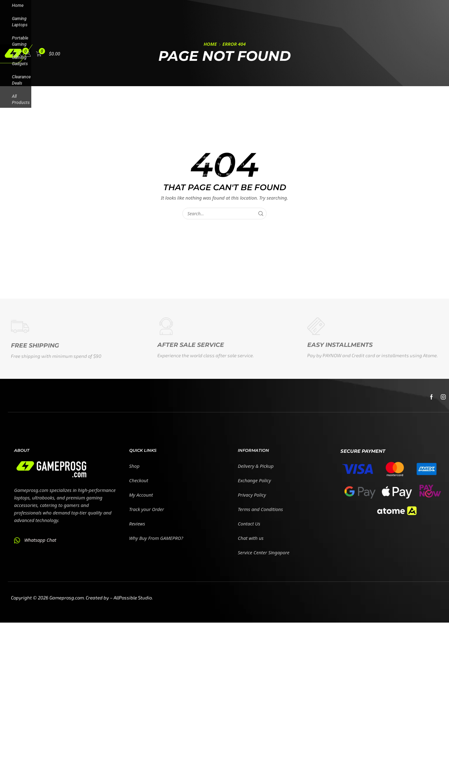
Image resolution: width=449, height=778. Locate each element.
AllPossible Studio (133, 597)
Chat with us (250, 538)
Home (210, 44)
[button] (15, 53)
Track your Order (146, 509)
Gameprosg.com (66, 597)
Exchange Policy (254, 480)
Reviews (137, 523)
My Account (141, 495)
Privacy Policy (252, 495)
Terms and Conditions (260, 509)
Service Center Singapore (263, 552)
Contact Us (249, 523)
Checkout (138, 480)
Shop (134, 466)
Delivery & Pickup (256, 466)
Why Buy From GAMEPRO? (156, 538)
